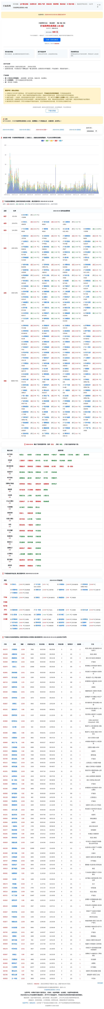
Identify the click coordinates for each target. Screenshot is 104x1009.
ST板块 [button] (93, 662)
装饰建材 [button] (93, 830)
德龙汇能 (67, 307)
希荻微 (84, 625)
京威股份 (67, 318)
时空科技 (25, 358)
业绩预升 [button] (44, 355)
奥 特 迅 (66, 275)
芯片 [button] (93, 884)
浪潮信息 (87, 280)
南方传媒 (46, 379)
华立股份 (67, 241)
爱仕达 (87, 257)
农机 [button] (22, 243)
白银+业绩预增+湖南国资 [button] (93, 776)
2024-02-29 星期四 (75, 129)
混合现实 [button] (85, 425)
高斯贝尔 (25, 236)
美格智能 (87, 264)
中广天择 (67, 385)
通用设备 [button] (44, 344)
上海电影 (67, 270)
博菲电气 (67, 433)
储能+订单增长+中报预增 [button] (93, 766)
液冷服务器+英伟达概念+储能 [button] (93, 703)
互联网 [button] (64, 254)
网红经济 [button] (65, 355)
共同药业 (85, 619)
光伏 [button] (64, 344)
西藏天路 (46, 302)
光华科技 (25, 313)
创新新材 (87, 395)
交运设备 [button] (65, 315)
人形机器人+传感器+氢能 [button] (93, 762)
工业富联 (67, 374)
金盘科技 (61, 625)
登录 (98, 6)
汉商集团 (46, 347)
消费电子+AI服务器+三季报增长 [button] (93, 954)
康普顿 (46, 229)
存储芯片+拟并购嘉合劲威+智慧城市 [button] (93, 948)
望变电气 (46, 385)
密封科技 (46, 246)
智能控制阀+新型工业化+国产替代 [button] (93, 921)
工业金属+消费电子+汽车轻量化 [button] (93, 873)
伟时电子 (25, 417)
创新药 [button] (93, 751)
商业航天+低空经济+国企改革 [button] (93, 810)
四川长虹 (67, 336)
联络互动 (67, 252)
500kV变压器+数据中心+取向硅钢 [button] (93, 709)
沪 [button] (42, 222)
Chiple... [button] (51, 610)
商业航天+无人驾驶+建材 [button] (93, 677)
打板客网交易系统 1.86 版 (52, 989)
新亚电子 (67, 297)
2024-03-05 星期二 (25, 129)
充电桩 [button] (64, 277)
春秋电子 (46, 358)
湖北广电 (46, 395)
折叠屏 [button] (43, 277)
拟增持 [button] (43, 403)
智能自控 (46, 342)
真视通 (46, 412)
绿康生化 (87, 374)
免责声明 (25, 1003)
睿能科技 (46, 286)
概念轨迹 (62, 4)
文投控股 (87, 270)
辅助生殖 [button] (44, 349)
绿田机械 (46, 363)
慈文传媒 (87, 412)
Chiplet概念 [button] (9, 501)
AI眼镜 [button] (93, 687)
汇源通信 (67, 222)
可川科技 (46, 241)
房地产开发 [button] (24, 403)
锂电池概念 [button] (93, 818)
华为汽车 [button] (23, 382)
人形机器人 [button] (93, 797)
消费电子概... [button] (45, 267)
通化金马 (46, 390)
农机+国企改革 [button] (93, 826)
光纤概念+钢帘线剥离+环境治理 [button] (93, 879)
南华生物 (25, 385)
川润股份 (87, 336)
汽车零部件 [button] (86, 344)
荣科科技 (25, 325)
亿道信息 (25, 286)
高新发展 (67, 363)
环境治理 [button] (23, 355)
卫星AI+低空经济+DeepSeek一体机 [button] (93, 721)
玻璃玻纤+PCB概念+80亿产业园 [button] (93, 698)
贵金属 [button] (23, 338)
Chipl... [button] (23, 349)
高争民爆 (25, 291)
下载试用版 (52, 111)
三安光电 (87, 291)
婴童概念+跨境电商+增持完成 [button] (93, 667)
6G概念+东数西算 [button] (93, 834)
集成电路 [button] (65, 267)
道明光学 (87, 385)
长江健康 (67, 417)
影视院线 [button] (65, 272)
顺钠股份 (25, 406)
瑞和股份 (46, 318)
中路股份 (67, 352)
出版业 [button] (93, 853)
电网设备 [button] (44, 387)
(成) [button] (32, 222)
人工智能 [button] (23, 414)
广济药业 (46, 433)
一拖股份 (67, 390)
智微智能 (46, 291)
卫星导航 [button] (23, 238)
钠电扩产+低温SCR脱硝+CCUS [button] (93, 912)
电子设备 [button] (23, 254)
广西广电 (87, 428)
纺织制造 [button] (23, 376)
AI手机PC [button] (74, 589)
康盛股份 (87, 236)
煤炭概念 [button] (65, 349)
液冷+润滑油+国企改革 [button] (93, 780)
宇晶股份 (25, 246)
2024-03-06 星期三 (8, 129)
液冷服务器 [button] (45, 328)
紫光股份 (87, 241)
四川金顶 (46, 222)
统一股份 (25, 395)
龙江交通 (87, 302)
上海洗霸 (67, 291)
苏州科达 (46, 270)
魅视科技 (25, 412)
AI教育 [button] (43, 382)
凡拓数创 (67, 325)
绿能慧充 (25, 302)
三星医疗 (87, 358)
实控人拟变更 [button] (37, 586)
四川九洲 (87, 352)
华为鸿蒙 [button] (65, 243)
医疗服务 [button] (44, 333)
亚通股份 (87, 307)
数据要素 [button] (23, 267)
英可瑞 (25, 307)
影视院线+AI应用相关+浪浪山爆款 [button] (93, 788)
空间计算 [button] (65, 328)
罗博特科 (87, 325)
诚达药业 (46, 331)
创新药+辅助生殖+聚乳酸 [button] (93, 857)
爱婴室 (87, 368)
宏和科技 (46, 264)
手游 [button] (84, 414)
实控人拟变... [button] (86, 272)
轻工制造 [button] (85, 249)
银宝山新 (25, 379)
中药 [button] (64, 409)
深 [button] (22, 215)
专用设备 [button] (65, 333)
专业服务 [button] (93, 959)
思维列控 (25, 270)
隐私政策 (32, 1003)
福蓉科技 (67, 236)
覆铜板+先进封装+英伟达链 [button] (93, 864)
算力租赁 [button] (44, 398)
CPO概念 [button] (44, 238)
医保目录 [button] (44, 392)
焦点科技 (67, 302)
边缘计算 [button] (85, 267)
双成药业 (87, 363)
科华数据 (87, 406)
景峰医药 (46, 336)
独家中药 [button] (23, 371)
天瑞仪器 (87, 313)
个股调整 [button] (23, 217)
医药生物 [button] (98, 619)
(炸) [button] (32, 215)
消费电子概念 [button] (10, 483)
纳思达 (25, 252)
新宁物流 (87, 331)
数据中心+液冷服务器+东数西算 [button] (93, 727)
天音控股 (67, 412)
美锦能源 (25, 257)
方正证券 (25, 318)
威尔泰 (66, 257)
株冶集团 (87, 401)
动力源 (87, 275)
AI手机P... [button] (65, 238)
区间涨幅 (15, 4)
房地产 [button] (64, 249)
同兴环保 (25, 352)
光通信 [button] (64, 224)
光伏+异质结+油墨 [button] (93, 737)
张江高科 (67, 246)
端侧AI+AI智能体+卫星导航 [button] (93, 944)
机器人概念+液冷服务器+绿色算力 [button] (93, 649)
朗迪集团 (25, 422)
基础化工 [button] (85, 254)
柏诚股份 (46, 257)
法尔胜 (66, 395)
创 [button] (42, 246)
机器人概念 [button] (65, 231)
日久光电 (46, 275)
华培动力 (87, 342)
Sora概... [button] (65, 387)
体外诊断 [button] (85, 419)
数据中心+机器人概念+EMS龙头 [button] (93, 733)
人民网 (87, 297)
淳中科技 (87, 422)
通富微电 (46, 374)
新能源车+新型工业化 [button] (93, 974)
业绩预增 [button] (23, 272)
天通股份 (25, 363)
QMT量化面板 (24, 4)
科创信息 (25, 297)
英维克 (66, 368)
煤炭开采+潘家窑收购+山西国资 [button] (93, 771)
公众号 (91, 4)
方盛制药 (67, 406)
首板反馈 (49, 4)
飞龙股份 (46, 417)
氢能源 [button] (43, 224)
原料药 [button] (43, 338)
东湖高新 (46, 352)
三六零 (87, 286)
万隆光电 (46, 280)
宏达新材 (87, 252)
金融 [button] (22, 321)
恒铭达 (87, 379)
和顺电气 (46, 313)
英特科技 (25, 331)
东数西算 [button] (23, 224)
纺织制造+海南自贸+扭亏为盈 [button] (93, 927)
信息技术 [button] (85, 243)
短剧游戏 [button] (23, 283)
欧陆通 (66, 280)
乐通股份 (67, 342)
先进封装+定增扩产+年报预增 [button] (93, 848)
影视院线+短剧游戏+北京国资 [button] (93, 682)
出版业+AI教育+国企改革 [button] (93, 940)
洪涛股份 (87, 229)
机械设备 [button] (23, 249)
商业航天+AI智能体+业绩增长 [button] (93, 672)
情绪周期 (56, 4)
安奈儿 (25, 222)
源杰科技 (25, 433)
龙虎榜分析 (33, 4)
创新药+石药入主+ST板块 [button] (93, 805)
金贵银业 (25, 336)
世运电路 (46, 406)
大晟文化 (46, 307)
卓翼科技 (67, 264)
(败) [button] (94, 229)
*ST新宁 (38, 619)
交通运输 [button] (85, 304)
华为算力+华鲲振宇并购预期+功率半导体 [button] (93, 842)
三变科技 (25, 428)
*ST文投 (38, 584)
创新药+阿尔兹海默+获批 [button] (93, 971)
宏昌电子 (25, 347)
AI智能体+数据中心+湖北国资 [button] (93, 742)
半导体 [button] (93, 978)
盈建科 (84, 622)
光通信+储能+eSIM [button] (93, 747)
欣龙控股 (25, 374)
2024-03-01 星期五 (58, 129)
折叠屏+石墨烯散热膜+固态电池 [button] (93, 900)
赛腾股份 (46, 422)
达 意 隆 (66, 229)
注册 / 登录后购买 (52, 39)
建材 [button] (43, 304)
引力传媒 (67, 422)
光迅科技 (46, 236)
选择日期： (89, 128)
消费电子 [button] (23, 277)
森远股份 (67, 331)
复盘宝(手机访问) (82, 4)
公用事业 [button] (65, 294)
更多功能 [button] (70, 4)
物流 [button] (84, 333)
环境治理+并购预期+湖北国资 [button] (93, 906)
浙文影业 (25, 280)
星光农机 (67, 379)
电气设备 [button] (44, 254)
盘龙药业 (25, 368)
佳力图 (46, 368)
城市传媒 (25, 264)
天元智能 (25, 229)
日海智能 (25, 342)
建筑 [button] (43, 260)
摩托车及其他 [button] (93, 917)
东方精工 (25, 215)
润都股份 (87, 390)
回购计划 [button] (65, 436)
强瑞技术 (46, 325)
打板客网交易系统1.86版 (20, 7)
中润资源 (67, 428)
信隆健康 (67, 313)
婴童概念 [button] (65, 360)
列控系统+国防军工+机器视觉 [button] (93, 715)
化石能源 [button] (23, 260)
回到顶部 (100, 983)
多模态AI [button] (65, 425)
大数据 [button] (85, 430)
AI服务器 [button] (44, 272)
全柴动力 (25, 241)
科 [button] (22, 433)
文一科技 (87, 347)
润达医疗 (87, 417)
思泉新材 (25, 275)
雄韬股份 (46, 252)
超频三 (46, 297)
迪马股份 (25, 401)
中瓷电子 (67, 286)
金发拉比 (67, 358)
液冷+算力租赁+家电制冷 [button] (93, 658)
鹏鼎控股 (46, 428)
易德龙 (25, 390)
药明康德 (67, 401)
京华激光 (87, 246)
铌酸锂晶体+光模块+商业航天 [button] (93, 692)
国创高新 (46, 401)
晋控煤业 (67, 347)
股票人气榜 (41, 4)
